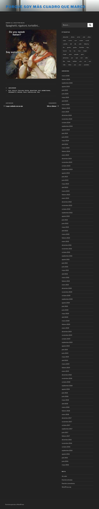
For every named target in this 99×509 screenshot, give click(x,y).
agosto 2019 (66, 346)
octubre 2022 (66, 209)
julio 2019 (65, 349)
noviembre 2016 (67, 443)
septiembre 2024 (67, 126)
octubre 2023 (66, 166)
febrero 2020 (66, 324)
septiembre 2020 (67, 299)
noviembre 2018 (67, 378)
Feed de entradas (67, 480)
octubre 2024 (66, 122)
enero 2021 (65, 285)
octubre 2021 (66, 252)
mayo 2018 (65, 400)
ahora (72, 37)
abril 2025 (65, 101)
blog (23, 23)
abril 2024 (65, 144)
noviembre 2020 (67, 292)
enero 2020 (65, 328)
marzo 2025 (65, 104)
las (70, 51)
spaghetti (13, 92)
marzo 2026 (65, 76)
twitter (75, 61)
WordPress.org (66, 487)
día (75, 44)
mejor (85, 51)
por (72, 58)
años (89, 37)
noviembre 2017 (67, 421)
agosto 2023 (66, 173)
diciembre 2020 (67, 288)
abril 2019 (65, 360)
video (69, 65)
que (77, 58)
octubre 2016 (66, 447)
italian (21, 90)
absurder (65, 37)
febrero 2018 (66, 411)
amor (78, 37)
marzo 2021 (65, 277)
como (70, 40)
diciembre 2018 (67, 375)
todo (68, 61)
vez (90, 61)
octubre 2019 (66, 339)
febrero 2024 (66, 151)
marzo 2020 (66, 321)
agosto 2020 (66, 303)
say (39, 90)
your (80, 65)
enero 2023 (65, 198)
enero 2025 (65, 112)
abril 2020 (65, 317)
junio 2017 (65, 432)
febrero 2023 (66, 194)
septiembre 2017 (67, 429)
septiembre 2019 (67, 342)
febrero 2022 (66, 238)
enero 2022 (65, 241)
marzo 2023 (65, 191)
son (81, 58)
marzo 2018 (65, 407)
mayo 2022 (65, 227)
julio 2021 (65, 263)
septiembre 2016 (67, 450)
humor (65, 51)
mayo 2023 (65, 184)
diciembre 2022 (67, 202)
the (64, 61)
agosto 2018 (66, 389)
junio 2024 (65, 137)
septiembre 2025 (67, 83)
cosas (81, 40)
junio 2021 (65, 267)
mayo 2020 (65, 313)
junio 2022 (65, 223)
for (64, 47)
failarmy (86, 44)
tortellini (32, 92)
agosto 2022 (66, 216)
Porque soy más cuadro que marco (46, 7)
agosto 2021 (66, 259)
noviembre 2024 (67, 119)
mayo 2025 (65, 97)
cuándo (65, 44)
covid (87, 40)
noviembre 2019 (67, 335)
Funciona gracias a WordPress (14, 504)
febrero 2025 (66, 108)
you (38, 92)
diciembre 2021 (66, 245)
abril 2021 (65, 274)
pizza (27, 90)
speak (19, 92)
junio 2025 (65, 94)
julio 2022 (65, 220)
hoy (88, 47)
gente (69, 47)
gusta (75, 47)
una (80, 61)
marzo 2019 (65, 364)
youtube (86, 65)
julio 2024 (65, 133)
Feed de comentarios (68, 483)
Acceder (64, 476)
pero (82, 54)
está (80, 44)
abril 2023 (65, 187)
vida (64, 65)
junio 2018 (65, 396)
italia (14, 90)
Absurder (12, 88)
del (71, 44)
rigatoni (33, 90)
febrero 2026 (66, 79)
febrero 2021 (66, 281)
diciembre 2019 (67, 331)
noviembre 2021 (67, 248)
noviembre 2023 (67, 162)
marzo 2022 (65, 234)
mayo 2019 (65, 357)
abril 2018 (65, 403)
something (46, 90)
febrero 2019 (66, 367)
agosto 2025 (66, 86)
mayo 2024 (65, 140)
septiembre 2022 (67, 212)
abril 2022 (65, 230)
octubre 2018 (66, 382)
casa (64, 40)
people (76, 54)
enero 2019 (65, 371)
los (74, 51)
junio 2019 (65, 353)
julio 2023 (65, 176)
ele (10, 90)
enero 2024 (65, 155)
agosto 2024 (66, 130)
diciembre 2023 (67, 158)
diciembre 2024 (67, 115)
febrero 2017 (66, 436)
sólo (86, 58)
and (84, 37)
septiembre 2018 (67, 385)
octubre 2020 (66, 295)
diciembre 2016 (67, 439)
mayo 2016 (65, 465)
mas (79, 51)
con (75, 40)
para (70, 54)
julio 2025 (65, 90)
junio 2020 (65, 310)
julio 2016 (65, 458)
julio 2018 (65, 393)
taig (25, 92)
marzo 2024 (65, 148)
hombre (81, 47)
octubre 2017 (66, 425)
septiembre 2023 (67, 169)
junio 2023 (65, 180)
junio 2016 (65, 461)
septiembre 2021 (67, 256)
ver (85, 61)
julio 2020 (65, 306)
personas (66, 58)
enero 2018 (65, 414)
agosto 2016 (66, 454)
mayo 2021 (65, 270)
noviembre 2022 (67, 205)
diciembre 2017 (66, 418)
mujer (64, 54)
